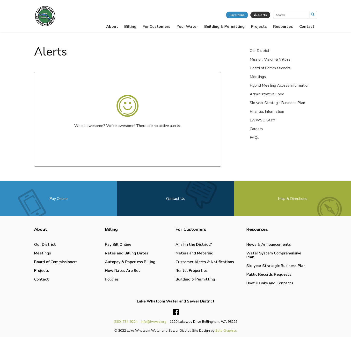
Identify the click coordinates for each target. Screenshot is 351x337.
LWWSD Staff (262, 120)
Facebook (176, 312)
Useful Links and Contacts (269, 283)
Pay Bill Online (118, 244)
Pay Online (237, 15)
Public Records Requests (268, 274)
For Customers (156, 26)
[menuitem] (112, 26)
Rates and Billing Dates (126, 253)
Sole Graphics (226, 330)
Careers (256, 129)
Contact (306, 26)
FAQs (254, 137)
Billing (130, 26)
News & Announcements (268, 244)
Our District (259, 50)
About (112, 26)
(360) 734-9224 (126, 321)
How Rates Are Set (122, 270)
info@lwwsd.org (153, 321)
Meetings (258, 76)
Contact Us (175, 198)
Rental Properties (192, 270)
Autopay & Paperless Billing (130, 262)
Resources (283, 26)
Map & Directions (292, 198)
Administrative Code (267, 94)
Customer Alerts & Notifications (205, 262)
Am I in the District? (194, 244)
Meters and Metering (194, 253)
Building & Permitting (224, 26)
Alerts (260, 15)
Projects (259, 26)
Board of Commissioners (270, 68)
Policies (112, 279)
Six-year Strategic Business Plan (277, 102)
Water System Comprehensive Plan (273, 255)
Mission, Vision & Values (270, 59)
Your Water (187, 26)
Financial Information (267, 111)
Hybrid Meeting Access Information (279, 85)
